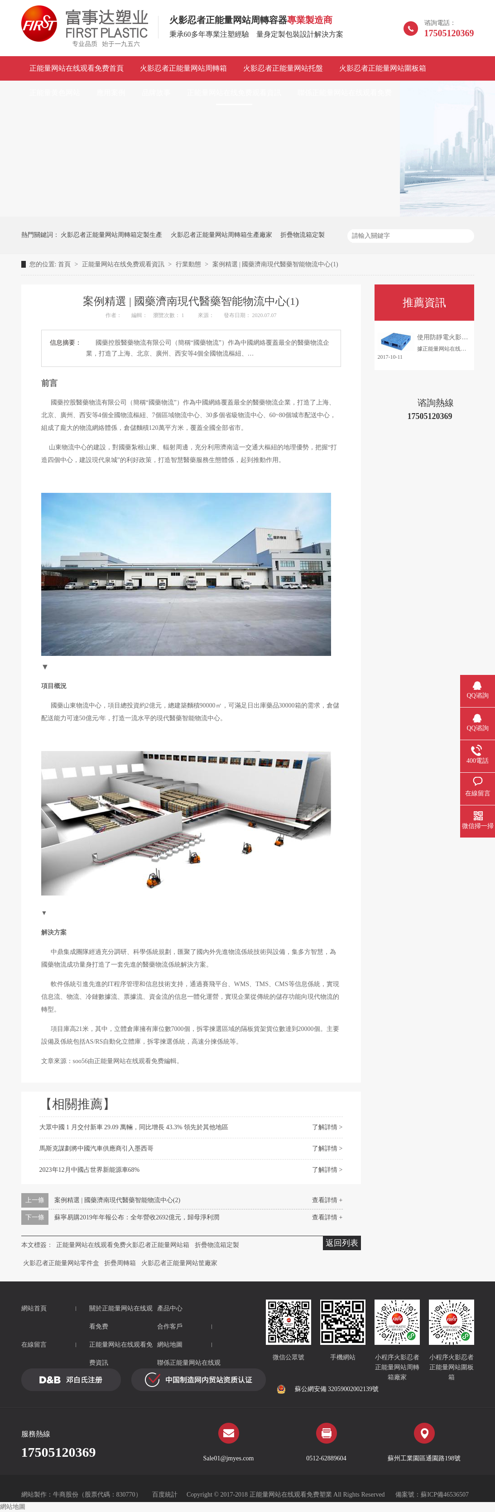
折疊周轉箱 (120, 1263)
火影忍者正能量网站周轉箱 (183, 68)
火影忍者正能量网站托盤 (283, 68)
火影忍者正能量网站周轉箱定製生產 (111, 234)
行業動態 (189, 264)
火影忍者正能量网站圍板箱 (382, 68)
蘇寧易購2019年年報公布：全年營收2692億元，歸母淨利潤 (136, 1217)
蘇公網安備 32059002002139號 (328, 1389)
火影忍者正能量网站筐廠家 (179, 1263)
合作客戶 (170, 1326)
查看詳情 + (327, 1200)
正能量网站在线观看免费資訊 (121, 1353)
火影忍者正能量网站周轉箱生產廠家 (221, 234)
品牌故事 (156, 92)
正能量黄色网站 (54, 92)
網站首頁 (34, 1308)
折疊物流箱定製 (302, 234)
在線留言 (34, 1344)
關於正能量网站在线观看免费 (121, 1317)
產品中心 (170, 1308)
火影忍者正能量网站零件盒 (61, 1263)
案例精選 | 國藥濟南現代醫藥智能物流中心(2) (117, 1200)
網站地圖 (170, 1344)
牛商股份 (65, 1494)
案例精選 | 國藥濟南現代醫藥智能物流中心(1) (275, 264)
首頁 (65, 264)
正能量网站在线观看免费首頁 (76, 68)
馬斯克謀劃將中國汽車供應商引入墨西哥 (96, 1148)
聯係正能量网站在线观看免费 (345, 92)
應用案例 (110, 92)
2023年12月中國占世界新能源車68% (89, 1169)
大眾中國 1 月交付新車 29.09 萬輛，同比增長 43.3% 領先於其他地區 (134, 1127)
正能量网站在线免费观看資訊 (234, 92)
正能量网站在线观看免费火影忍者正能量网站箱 (122, 1245)
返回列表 (342, 1242)
